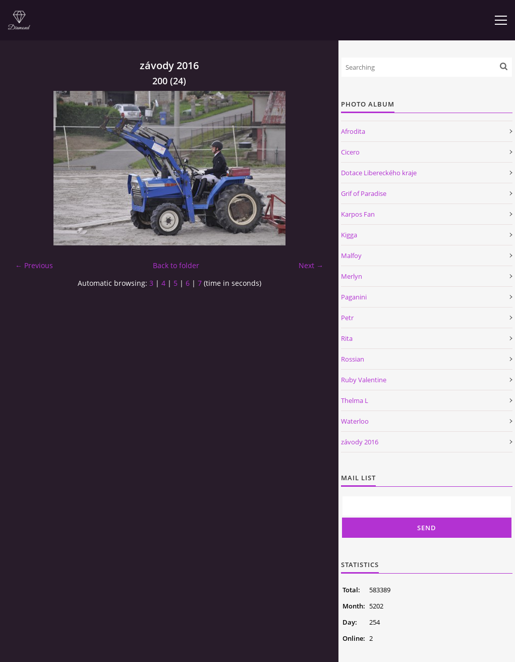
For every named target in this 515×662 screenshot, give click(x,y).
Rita (347, 338)
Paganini (354, 296)
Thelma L (354, 400)
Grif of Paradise (363, 193)
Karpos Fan (358, 214)
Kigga (349, 234)
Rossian (352, 359)
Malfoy (351, 255)
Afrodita (353, 131)
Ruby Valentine (363, 379)
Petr (347, 317)
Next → (311, 265)
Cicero (350, 152)
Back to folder (176, 265)
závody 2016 (359, 441)
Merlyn (351, 276)
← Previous (34, 265)
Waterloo (355, 421)
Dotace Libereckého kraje (379, 172)
